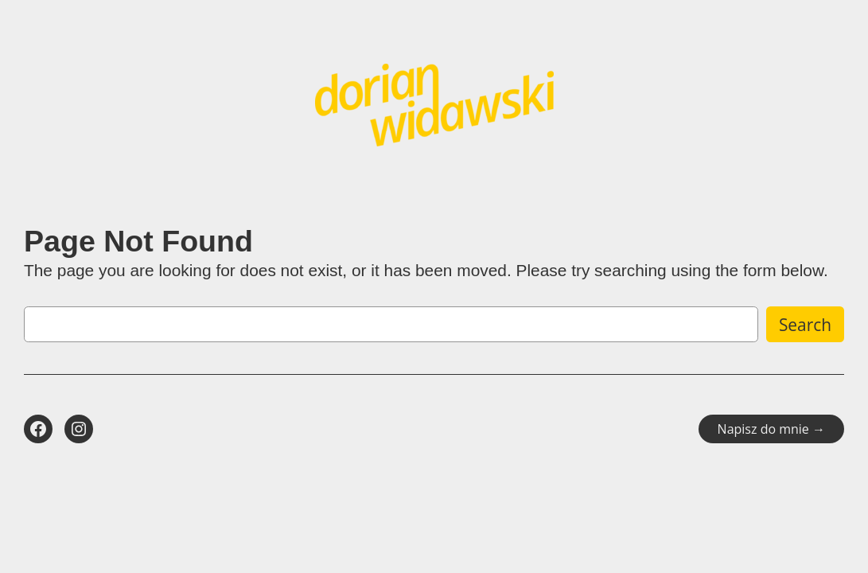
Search (805, 325)
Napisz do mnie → (771, 429)
